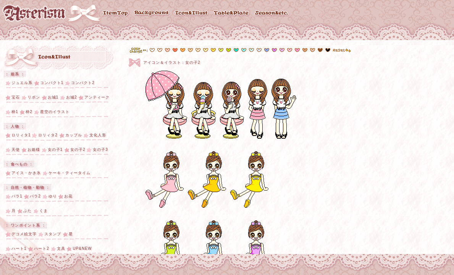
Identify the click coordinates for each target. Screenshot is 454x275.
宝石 (15, 97)
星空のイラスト (54, 112)
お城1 (53, 97)
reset (342, 50)
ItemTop (115, 14)
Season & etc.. (272, 13)
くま (43, 211)
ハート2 (41, 248)
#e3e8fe (259, 50)
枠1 (14, 112)
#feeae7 (160, 50)
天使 (15, 149)
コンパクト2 (83, 83)
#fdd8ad (190, 50)
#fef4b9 (205, 50)
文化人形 (97, 135)
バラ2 (35, 196)
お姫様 (33, 149)
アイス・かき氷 (26, 173)
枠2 (29, 112)
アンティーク (97, 97)
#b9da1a (228, 50)
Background (151, 14)
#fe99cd (297, 50)
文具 (61, 248)
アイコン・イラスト (54, 57)
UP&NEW (82, 248)
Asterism (34, 13)
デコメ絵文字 (24, 234)
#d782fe (274, 50)
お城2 (71, 97)
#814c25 (320, 50)
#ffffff (152, 50)
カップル (73, 135)
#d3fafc (251, 50)
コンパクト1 (52, 83)
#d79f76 (312, 50)
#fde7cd (198, 50)
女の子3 (100, 149)
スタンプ (52, 234)
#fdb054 (183, 50)
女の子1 (55, 149)
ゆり (52, 196)
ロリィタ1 (21, 135)
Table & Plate (231, 13)
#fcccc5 (167, 50)
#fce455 (213, 50)
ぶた (27, 211)
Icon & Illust (191, 13)
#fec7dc (289, 50)
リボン (33, 97)
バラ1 (17, 196)
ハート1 (19, 248)
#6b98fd (267, 50)
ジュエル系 (21, 83)
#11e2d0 (236, 50)
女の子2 (78, 149)
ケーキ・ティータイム (69, 173)
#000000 (328, 50)
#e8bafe (282, 50)
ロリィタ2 (48, 135)
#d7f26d (221, 50)
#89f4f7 (244, 50)
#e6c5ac (305, 50)
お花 (68, 196)
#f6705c (175, 50)
